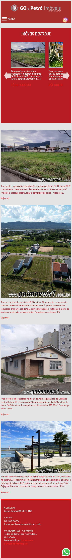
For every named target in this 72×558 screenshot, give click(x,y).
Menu (8, 19)
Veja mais (5, 198)
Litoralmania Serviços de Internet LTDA (18, 542)
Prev (7, 75)
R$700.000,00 (21, 85)
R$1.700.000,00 (59, 85)
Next (66, 75)
